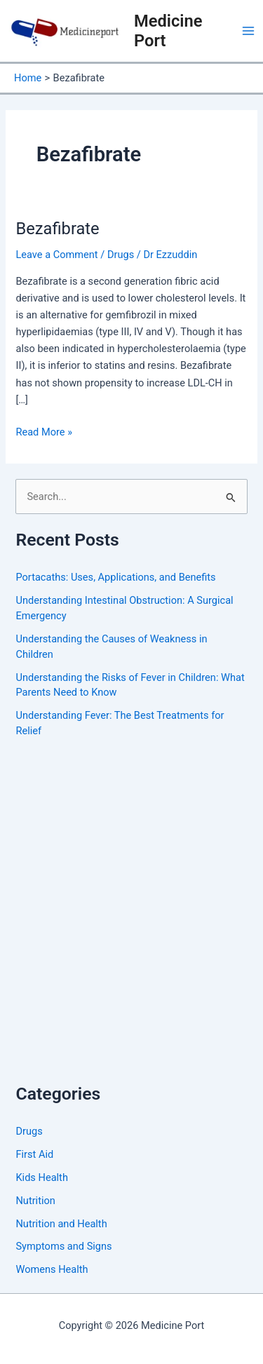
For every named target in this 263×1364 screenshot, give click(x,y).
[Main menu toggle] (248, 31)
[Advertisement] (131, 924)
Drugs (120, 254)
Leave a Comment (56, 254)
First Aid (34, 1154)
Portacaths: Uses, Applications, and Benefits (115, 577)
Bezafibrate (57, 228)
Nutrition (35, 1200)
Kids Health (41, 1177)
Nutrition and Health (61, 1223)
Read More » (43, 431)
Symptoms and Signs (63, 1246)
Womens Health (51, 1269)
